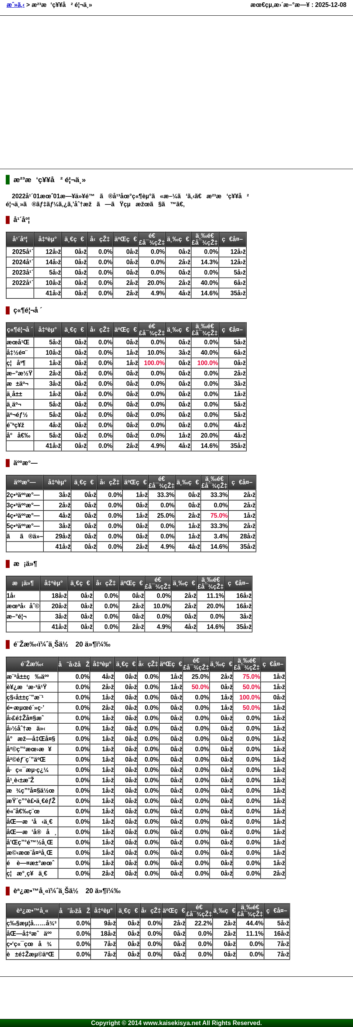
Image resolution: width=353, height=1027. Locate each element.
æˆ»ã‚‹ (16, 5)
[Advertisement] (72, 91)
